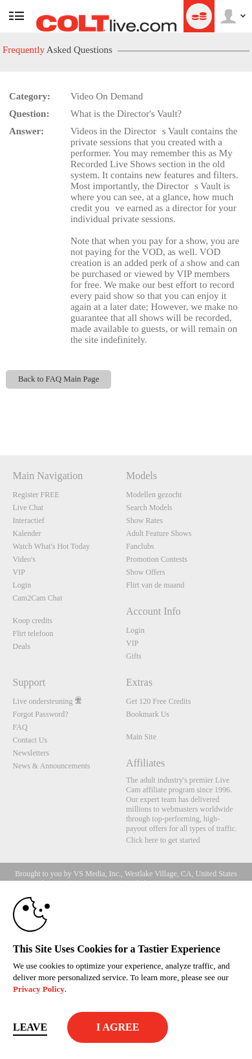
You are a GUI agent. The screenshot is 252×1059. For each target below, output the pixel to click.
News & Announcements (51, 765)
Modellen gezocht (154, 494)
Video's (24, 559)
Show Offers (145, 572)
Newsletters (31, 752)
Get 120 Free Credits (158, 701)
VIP (19, 572)
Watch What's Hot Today (51, 546)
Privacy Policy (39, 989)
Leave (30, 1027)
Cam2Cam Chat (38, 597)
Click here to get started (163, 840)
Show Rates (144, 520)
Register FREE (36, 494)
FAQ (20, 727)
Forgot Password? (40, 714)
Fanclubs (140, 546)
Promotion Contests (156, 559)
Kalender (27, 533)
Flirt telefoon (33, 633)
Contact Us (30, 740)
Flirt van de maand (155, 585)
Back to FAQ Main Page (58, 379)
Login (22, 585)
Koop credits (33, 620)
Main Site (141, 736)
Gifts (134, 656)
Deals (21, 646)
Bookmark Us (147, 714)
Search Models (149, 507)
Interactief (29, 520)
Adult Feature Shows (158, 533)
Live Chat (28, 507)
